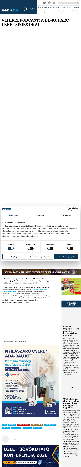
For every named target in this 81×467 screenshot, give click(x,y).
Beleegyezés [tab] (14, 215)
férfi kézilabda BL (37, 424)
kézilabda (12, 424)
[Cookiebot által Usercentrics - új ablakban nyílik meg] (69, 209)
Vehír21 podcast (50, 424)
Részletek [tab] (40, 215)
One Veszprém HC (23, 424)
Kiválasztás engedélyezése (40, 257)
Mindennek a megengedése (66, 257)
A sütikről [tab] (67, 215)
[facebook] (49, 2)
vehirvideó (6, 427)
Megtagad (15, 257)
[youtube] (44, 2)
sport (4, 424)
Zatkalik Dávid (16, 427)
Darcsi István (27, 427)
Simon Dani (37, 427)
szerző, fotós (14, 437)
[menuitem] (40, 7)
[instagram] (54, 2)
